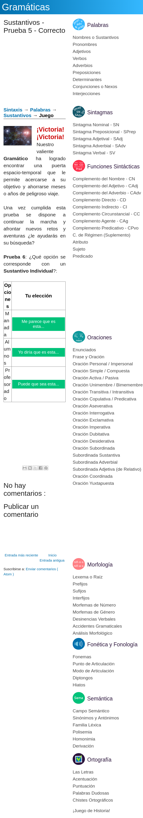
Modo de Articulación (93, 670)
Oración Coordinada (93, 476)
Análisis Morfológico (92, 633)
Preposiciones (87, 72)
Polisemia (82, 731)
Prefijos (80, 583)
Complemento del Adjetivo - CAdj (105, 185)
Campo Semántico (91, 710)
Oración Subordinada (94, 448)
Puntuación (84, 786)
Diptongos (83, 677)
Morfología (100, 565)
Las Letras (83, 772)
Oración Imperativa (91, 427)
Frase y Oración (88, 356)
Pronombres (85, 44)
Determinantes (87, 79)
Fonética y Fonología (112, 644)
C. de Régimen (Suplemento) (101, 235)
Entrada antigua (52, 560)
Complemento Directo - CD (99, 199)
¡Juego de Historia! (91, 810)
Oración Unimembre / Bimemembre (108, 384)
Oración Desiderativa (93, 441)
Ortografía (99, 760)
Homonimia (84, 739)
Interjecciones (86, 93)
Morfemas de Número (94, 605)
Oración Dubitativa (91, 434)
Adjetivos (82, 51)
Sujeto (79, 249)
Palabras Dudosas (91, 793)
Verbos (80, 58)
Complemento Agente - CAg (100, 220)
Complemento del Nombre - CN (104, 178)
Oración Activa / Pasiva (95, 377)
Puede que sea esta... (38, 384)
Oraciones (99, 337)
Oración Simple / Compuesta (101, 370)
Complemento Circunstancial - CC (106, 213)
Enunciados (84, 349)
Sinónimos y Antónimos (96, 717)
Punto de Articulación (94, 663)
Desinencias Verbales (94, 619)
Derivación (83, 746)
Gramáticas (26, 7)
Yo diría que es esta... (39, 352)
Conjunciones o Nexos (95, 86)
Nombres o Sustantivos (96, 37)
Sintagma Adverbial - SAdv (99, 145)
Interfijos (81, 598)
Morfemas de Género (94, 612)
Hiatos (79, 684)
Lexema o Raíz (88, 576)
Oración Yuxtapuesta (93, 483)
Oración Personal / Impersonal (103, 363)
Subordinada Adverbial (95, 462)
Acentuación (85, 779)
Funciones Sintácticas (113, 166)
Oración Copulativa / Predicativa (104, 398)
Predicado (83, 256)
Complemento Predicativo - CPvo (106, 228)
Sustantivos (17, 115)
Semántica (100, 699)
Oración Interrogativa (93, 413)
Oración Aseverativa (93, 405)
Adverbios (83, 65)
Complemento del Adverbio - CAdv (107, 192)
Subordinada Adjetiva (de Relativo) (107, 469)
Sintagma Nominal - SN (96, 124)
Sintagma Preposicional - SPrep (104, 131)
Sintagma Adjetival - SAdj (98, 138)
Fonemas (82, 656)
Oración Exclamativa (93, 420)
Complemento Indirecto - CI (100, 206)
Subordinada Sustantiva (96, 455)
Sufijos (79, 591)
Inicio (52, 555)
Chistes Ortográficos (93, 800)
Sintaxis (13, 109)
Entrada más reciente (21, 555)
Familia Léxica (87, 724)
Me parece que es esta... (39, 324)
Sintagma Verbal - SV (94, 152)
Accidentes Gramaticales (97, 626)
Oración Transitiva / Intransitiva (103, 391)
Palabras (40, 109)
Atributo (80, 242)
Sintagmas (100, 112)
